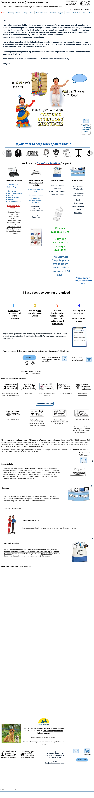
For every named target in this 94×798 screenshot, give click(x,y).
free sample (35, 311)
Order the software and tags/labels (57, 321)
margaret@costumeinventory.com (17, 37)
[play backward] (4, 153)
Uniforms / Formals (14, 227)
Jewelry (13, 218)
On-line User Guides (17, 496)
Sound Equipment (13, 223)
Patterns (16, 216)
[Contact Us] (29, 357)
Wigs (10, 216)
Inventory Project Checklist (20, 336)
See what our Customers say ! (12, 508)
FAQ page (52, 496)
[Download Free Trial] (45, 404)
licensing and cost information (26, 451)
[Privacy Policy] (82, 759)
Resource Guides (32, 496)
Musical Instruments (13, 229)
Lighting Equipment (14, 220)
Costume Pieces (14, 212)
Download (13, 310)
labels (30, 470)
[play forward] (91, 153)
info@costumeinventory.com (54, 763)
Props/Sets (14, 214)
